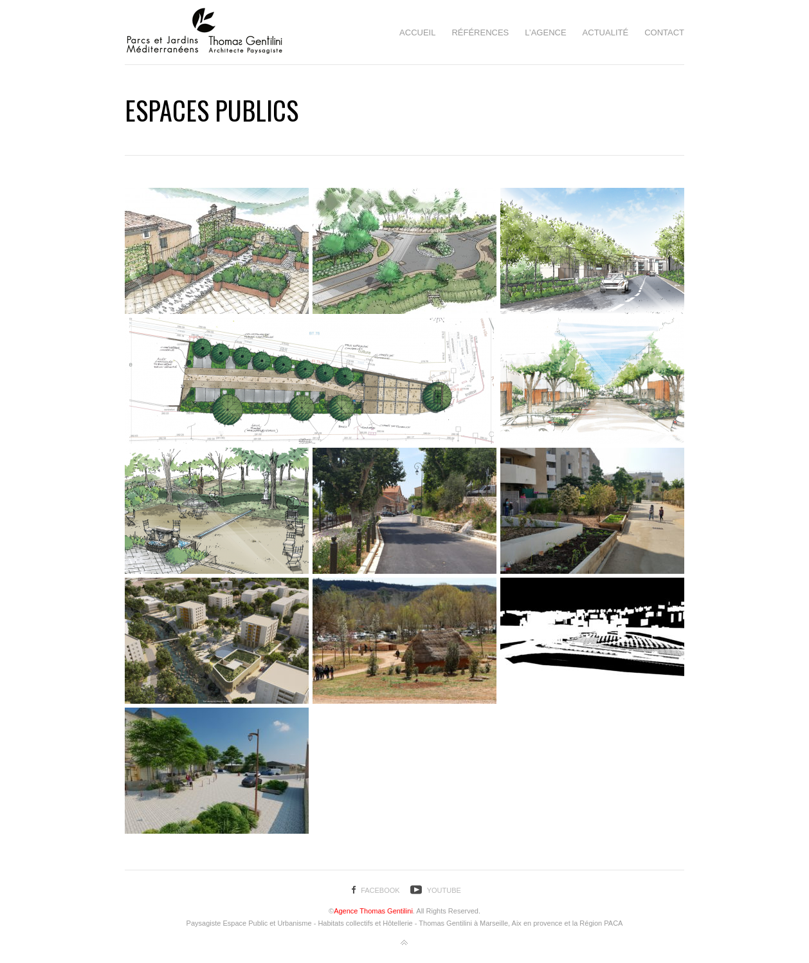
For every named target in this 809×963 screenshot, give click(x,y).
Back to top (404, 943)
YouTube (444, 890)
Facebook (380, 890)
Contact (664, 32)
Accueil (417, 32)
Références (480, 32)
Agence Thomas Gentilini (373, 911)
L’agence (545, 32)
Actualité (606, 32)
